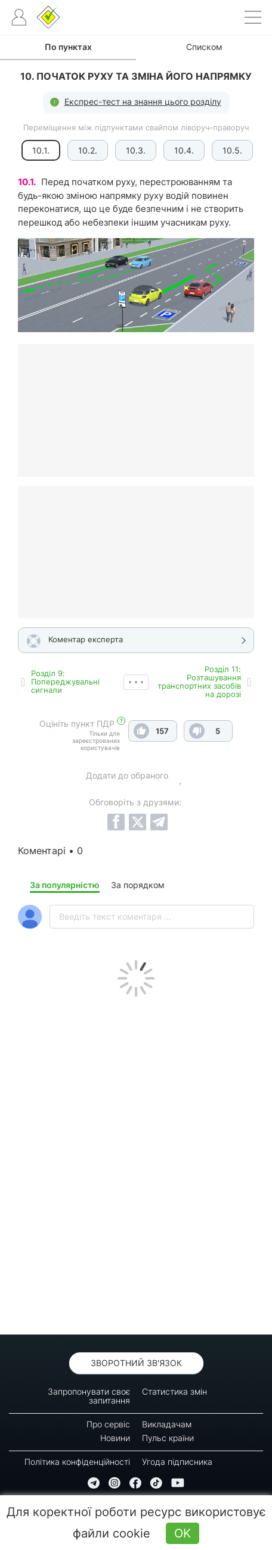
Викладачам (166, 1424)
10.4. (184, 150)
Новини (115, 1437)
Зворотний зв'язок (136, 1363)
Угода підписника (177, 1461)
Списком (204, 47)
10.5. (232, 150)
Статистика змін (174, 1391)
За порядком (138, 885)
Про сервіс (108, 1424)
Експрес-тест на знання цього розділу (142, 101)
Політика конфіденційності (77, 1461)
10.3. (136, 150)
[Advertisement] (136, 1162)
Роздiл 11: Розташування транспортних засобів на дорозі (199, 681)
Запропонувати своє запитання (89, 1396)
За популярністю (65, 885)
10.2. (87, 150)
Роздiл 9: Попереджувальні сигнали (65, 681)
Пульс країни (168, 1437)
